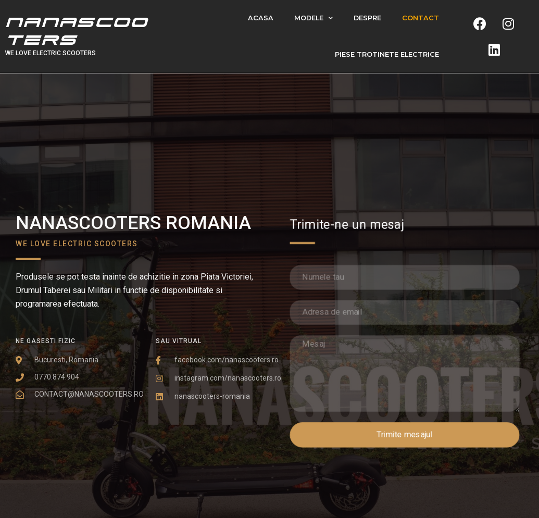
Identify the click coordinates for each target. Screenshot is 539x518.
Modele (313, 18)
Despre (367, 18)
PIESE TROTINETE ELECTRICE (387, 54)
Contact (420, 18)
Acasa (260, 18)
